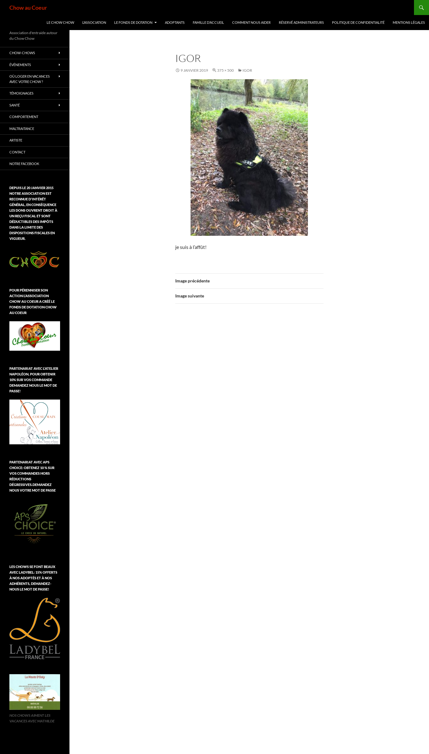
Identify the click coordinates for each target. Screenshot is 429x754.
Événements (20, 65)
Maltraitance (21, 129)
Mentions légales (409, 22)
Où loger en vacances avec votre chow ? (29, 79)
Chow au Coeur (28, 7)
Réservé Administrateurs (301, 22)
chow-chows (22, 53)
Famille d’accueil (208, 22)
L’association (94, 22)
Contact (17, 152)
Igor (247, 70)
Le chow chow (60, 22)
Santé (14, 105)
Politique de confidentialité (358, 22)
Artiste (15, 140)
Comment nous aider (251, 22)
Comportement (23, 117)
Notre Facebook (24, 164)
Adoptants (175, 22)
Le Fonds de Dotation (133, 22)
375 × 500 (225, 70)
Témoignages (21, 93)
